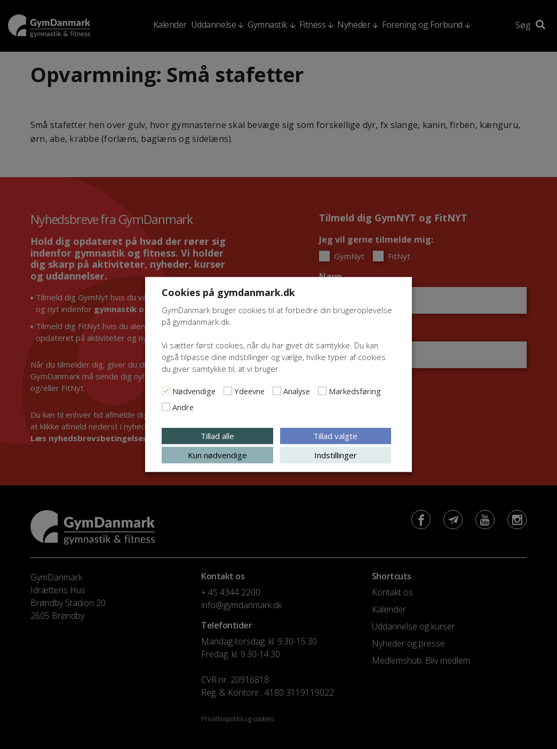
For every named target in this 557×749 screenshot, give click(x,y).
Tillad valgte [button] (335, 436)
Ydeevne (249, 391)
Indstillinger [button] (335, 455)
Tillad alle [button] (217, 436)
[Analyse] (277, 391)
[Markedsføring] (322, 391)
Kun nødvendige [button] (217, 455)
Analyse (296, 391)
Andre (183, 407)
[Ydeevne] (228, 391)
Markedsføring (355, 391)
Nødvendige (194, 391)
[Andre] (166, 407)
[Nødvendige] (166, 391)
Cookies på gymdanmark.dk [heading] (228, 292)
